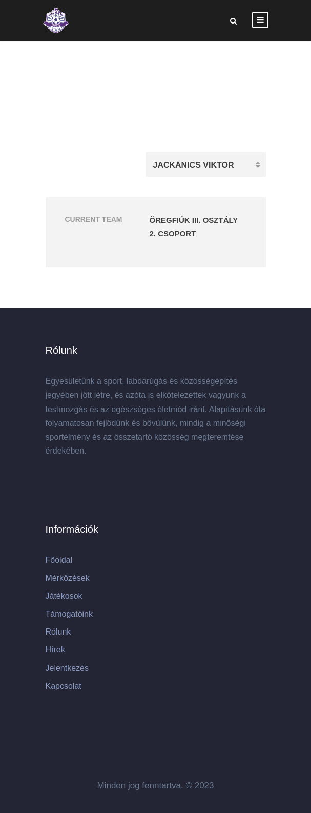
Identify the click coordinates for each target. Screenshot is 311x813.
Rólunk (58, 631)
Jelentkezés (67, 668)
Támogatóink (69, 613)
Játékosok (64, 596)
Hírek (55, 649)
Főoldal (59, 560)
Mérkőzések (68, 578)
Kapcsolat (63, 686)
